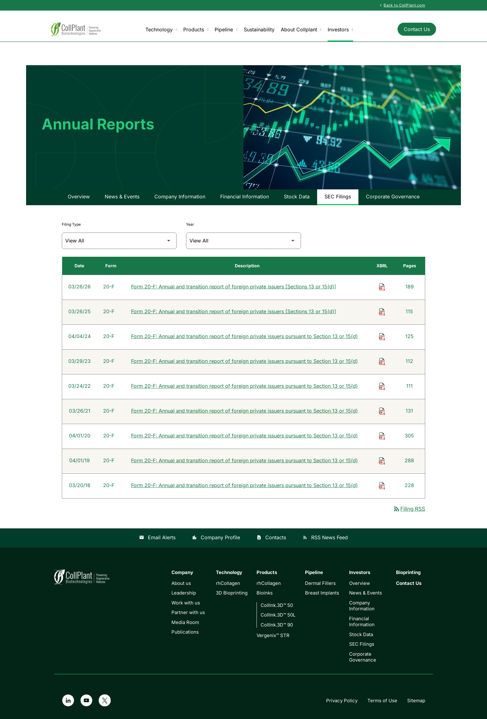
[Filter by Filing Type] (119, 241)
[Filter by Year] (243, 241)
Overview (79, 196)
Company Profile (216, 537)
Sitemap (416, 700)
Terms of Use (382, 700)
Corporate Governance (393, 196)
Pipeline (226, 29)
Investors (340, 29)
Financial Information (244, 196)
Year (190, 224)
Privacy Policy (341, 700)
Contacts (271, 537)
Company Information (179, 196)
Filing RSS (409, 509)
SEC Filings (338, 196)
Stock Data (297, 196)
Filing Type (71, 224)
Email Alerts (157, 537)
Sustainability (259, 29)
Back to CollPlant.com (402, 5)
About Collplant (301, 29)
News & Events (122, 196)
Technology (161, 29)
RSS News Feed (325, 537)
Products (195, 29)
